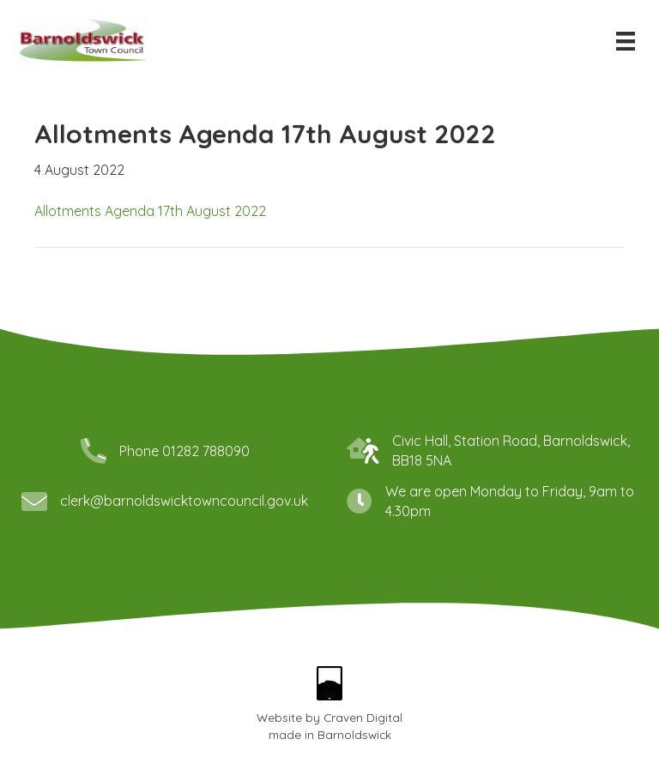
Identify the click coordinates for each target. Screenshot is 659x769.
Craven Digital (362, 717)
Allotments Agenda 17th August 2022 (150, 210)
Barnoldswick (354, 734)
